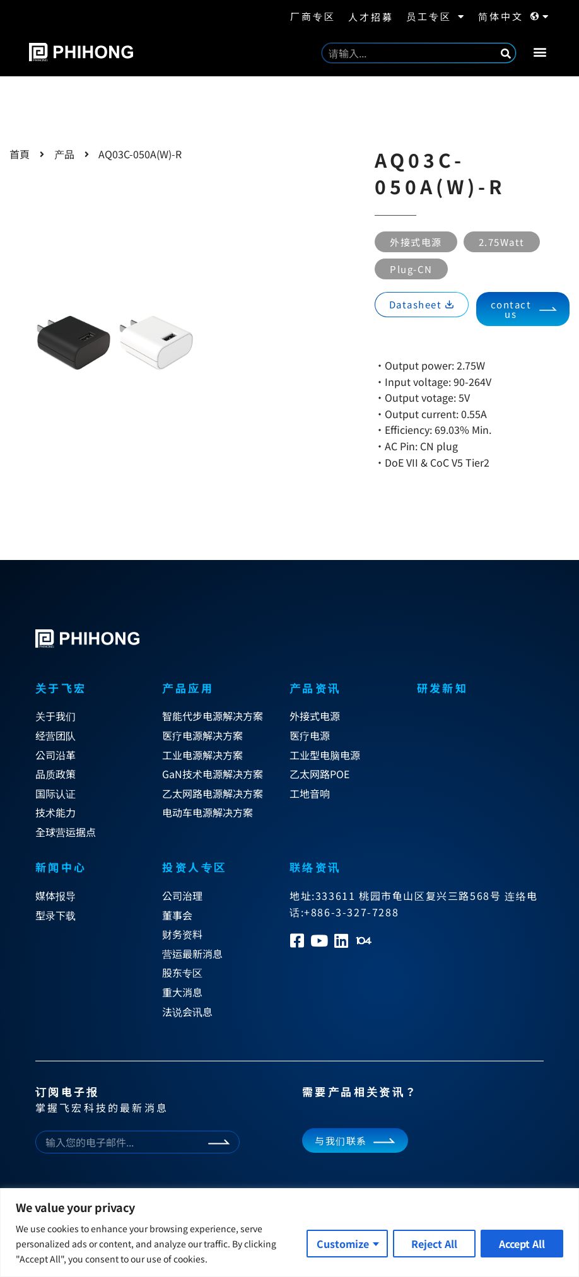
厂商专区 (313, 16)
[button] (539, 51)
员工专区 (435, 16)
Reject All (434, 1243)
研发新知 (443, 688)
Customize (343, 1243)
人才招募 (371, 16)
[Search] (505, 53)
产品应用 (188, 688)
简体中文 (514, 16)
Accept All (522, 1243)
